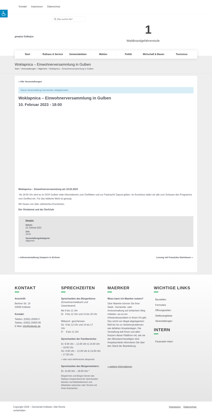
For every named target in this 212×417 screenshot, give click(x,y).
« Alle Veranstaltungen (30, 81)
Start (17, 69)
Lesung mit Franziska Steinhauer (174, 257)
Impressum (175, 407)
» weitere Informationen (119, 366)
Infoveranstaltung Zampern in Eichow (39, 257)
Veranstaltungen (28, 69)
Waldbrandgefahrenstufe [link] (143, 40)
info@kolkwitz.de (31, 326)
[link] (139, 28)
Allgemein (42, 69)
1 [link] (148, 29)
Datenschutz (190, 407)
